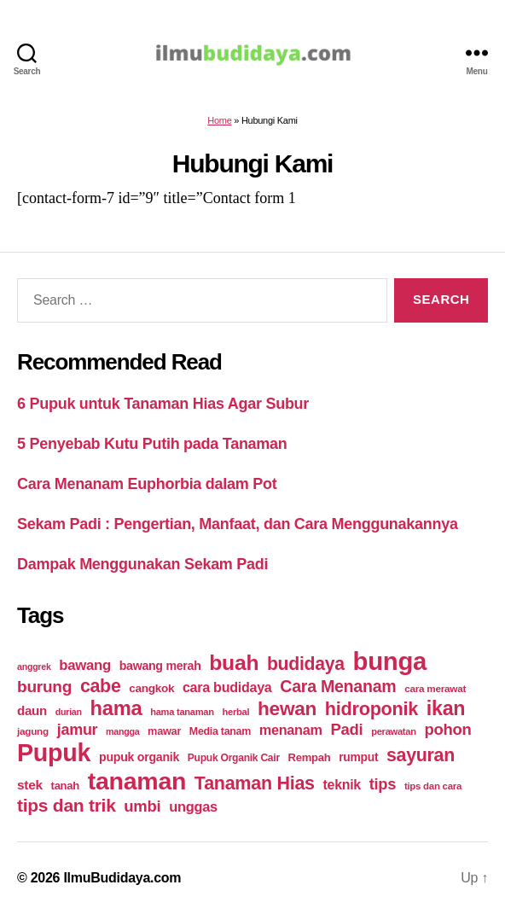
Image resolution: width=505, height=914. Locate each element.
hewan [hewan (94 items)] (287, 708)
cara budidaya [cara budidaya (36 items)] (227, 687)
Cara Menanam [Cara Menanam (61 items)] (338, 686)
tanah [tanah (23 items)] (65, 785)
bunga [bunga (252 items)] (390, 661)
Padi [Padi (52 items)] (346, 729)
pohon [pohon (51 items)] (447, 729)
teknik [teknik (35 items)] (342, 784)
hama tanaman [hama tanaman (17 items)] (182, 712)
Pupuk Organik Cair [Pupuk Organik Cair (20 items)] (234, 758)
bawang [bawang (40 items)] (85, 665)
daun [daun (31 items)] (32, 710)
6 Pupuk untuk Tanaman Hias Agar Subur (163, 403)
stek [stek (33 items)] (30, 784)
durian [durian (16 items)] (68, 712)
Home (219, 120)
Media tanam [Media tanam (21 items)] (220, 731)
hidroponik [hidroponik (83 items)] (371, 708)
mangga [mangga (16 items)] (122, 731)
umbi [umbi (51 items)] (142, 806)
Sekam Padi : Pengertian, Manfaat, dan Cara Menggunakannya (237, 524)
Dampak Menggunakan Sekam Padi (142, 564)
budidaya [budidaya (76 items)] (306, 663)
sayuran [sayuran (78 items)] (420, 755)
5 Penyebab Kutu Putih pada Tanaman (152, 443)
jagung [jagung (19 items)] (33, 730)
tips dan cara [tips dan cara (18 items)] (432, 786)
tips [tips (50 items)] (382, 784)
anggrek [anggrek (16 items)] (34, 666)
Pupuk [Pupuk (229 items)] (53, 752)
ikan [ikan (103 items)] (446, 708)
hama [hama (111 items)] (116, 708)
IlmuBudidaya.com (122, 877)
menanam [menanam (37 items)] (290, 729)
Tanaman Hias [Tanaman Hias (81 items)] (254, 783)
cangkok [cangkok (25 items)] (151, 688)
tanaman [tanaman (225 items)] (137, 781)
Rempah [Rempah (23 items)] (309, 757)
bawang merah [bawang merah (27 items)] (160, 665)
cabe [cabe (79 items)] (100, 686)
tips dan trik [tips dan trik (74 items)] (66, 805)
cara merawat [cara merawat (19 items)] (435, 688)
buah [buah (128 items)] (233, 662)
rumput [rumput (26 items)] (358, 757)
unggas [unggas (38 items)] (193, 806)
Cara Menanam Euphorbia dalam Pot (146, 483)
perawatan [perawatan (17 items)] (393, 731)
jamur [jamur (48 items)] (77, 729)
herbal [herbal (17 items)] (236, 712)
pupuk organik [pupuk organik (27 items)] (139, 757)
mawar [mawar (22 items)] (164, 731)
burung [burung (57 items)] (44, 687)
